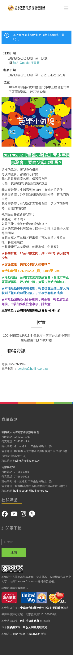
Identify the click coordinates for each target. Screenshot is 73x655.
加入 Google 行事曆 (25, 62)
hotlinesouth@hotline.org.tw (30, 490)
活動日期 (9, 53)
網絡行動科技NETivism (26, 633)
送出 (14, 552)
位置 (6, 82)
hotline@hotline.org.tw (26, 460)
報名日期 (9, 70)
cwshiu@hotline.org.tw (33, 368)
